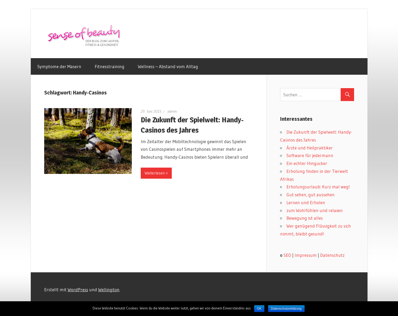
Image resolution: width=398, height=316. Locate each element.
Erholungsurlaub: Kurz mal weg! (318, 186)
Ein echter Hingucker (306, 163)
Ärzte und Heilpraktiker (309, 148)
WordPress (78, 289)
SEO (287, 255)
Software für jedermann (309, 155)
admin (172, 111)
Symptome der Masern (59, 66)
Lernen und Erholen (305, 202)
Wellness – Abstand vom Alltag (168, 66)
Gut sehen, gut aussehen (310, 194)
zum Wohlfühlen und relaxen (314, 210)
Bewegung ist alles (304, 218)
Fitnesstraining (109, 66)
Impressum (306, 255)
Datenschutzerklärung (286, 308)
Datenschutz (332, 255)
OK (259, 308)
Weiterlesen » (156, 172)
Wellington (108, 289)
